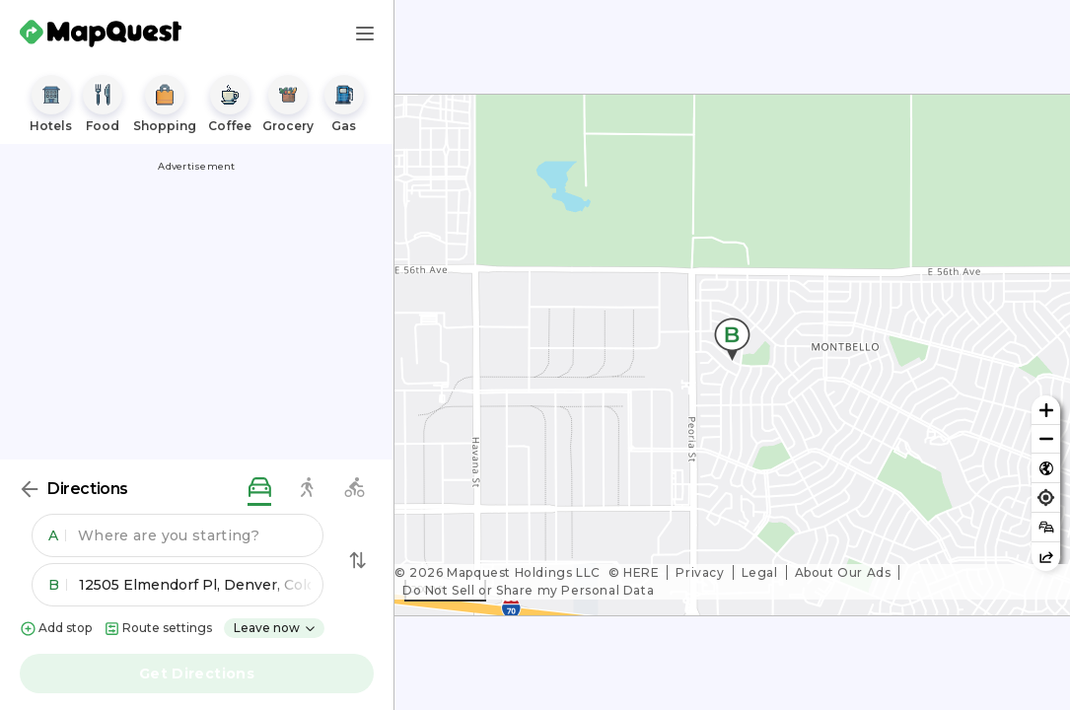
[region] (732, 355)
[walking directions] (307, 488)
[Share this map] (1046, 556)
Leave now (275, 627)
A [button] (57, 535)
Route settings (158, 628)
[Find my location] (1046, 497)
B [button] (57, 585)
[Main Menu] (365, 33)
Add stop (56, 628)
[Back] (29, 489)
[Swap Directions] (358, 560)
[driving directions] (259, 488)
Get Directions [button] (196, 673)
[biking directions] (354, 488)
